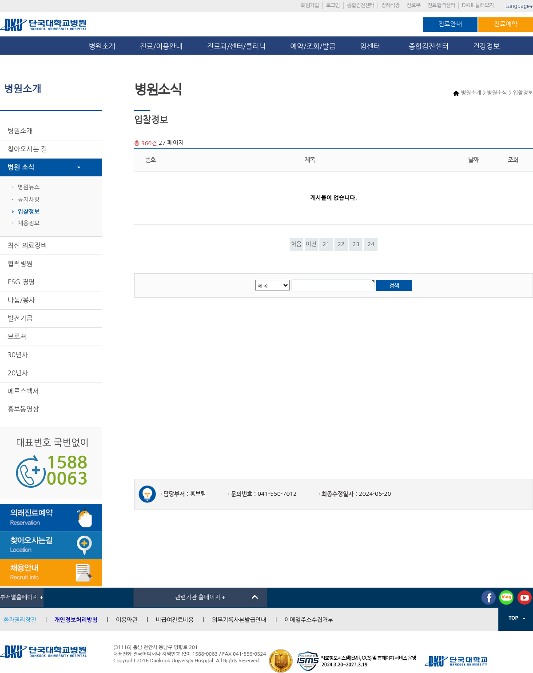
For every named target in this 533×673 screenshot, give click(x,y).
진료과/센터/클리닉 (236, 46)
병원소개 (102, 46)
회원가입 (310, 5)
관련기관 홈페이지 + (200, 597)
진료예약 (505, 24)
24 (370, 244)
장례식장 (390, 5)
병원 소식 (21, 167)
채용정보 (29, 223)
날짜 (473, 160)
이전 (311, 244)
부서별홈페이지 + (22, 597)
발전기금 (20, 318)
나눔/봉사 (21, 300)
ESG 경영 (21, 282)
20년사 (18, 373)
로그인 (333, 5)
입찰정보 (29, 212)
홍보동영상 (23, 409)
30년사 (18, 354)
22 (341, 244)
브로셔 (17, 336)
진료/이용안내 (161, 46)
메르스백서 (23, 391)
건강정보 (486, 46)
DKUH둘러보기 (477, 5)
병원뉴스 (29, 187)
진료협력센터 (441, 5)
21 (326, 244)
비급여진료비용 (175, 620)
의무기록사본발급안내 (239, 620)
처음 (296, 244)
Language (519, 6)
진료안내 (450, 24)
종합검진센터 (360, 5)
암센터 (372, 46)
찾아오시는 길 (27, 149)
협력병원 (20, 263)
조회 (513, 160)
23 (356, 244)
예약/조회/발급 (312, 46)
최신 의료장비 (27, 245)
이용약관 (127, 620)
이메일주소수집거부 (308, 620)
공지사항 (29, 200)
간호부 (413, 5)
